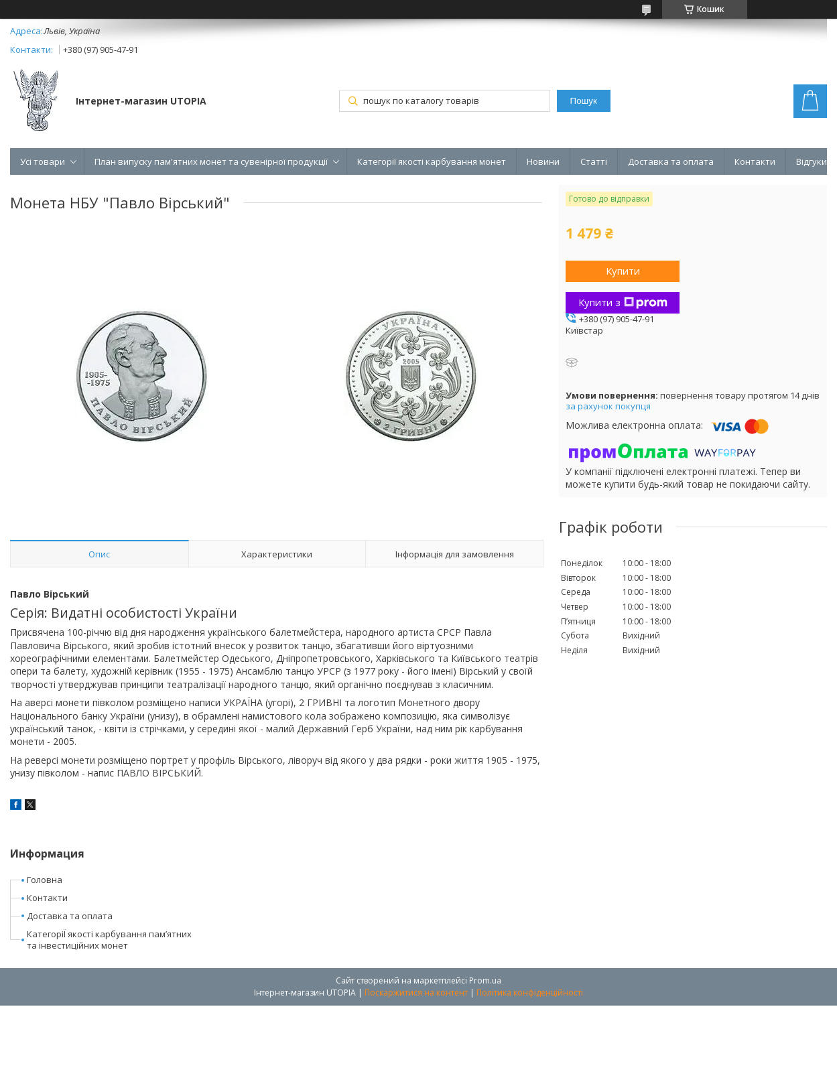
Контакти (754, 161)
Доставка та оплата (671, 161)
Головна (44, 880)
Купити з (622, 302)
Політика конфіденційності (529, 992)
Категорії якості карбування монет (431, 161)
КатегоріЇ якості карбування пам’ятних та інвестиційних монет (109, 939)
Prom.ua (485, 980)
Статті (593, 161)
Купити (623, 270)
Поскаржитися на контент (416, 992)
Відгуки (811, 161)
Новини (543, 161)
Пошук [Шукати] (583, 101)
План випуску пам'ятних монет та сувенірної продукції (211, 161)
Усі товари (42, 161)
